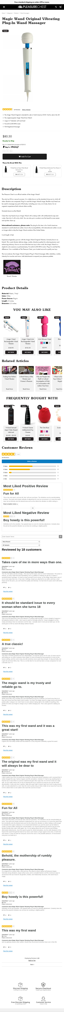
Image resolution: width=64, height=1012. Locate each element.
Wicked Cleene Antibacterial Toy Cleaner (27, 430)
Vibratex (14, 276)
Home (3, 13)
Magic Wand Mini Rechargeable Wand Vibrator (28, 341)
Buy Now (11, 352)
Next (32, 964)
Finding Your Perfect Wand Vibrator (9, 378)
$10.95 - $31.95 (11, 435)
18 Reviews (17, 109)
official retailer (21, 194)
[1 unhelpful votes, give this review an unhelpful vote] (9, 840)
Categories (9, 13)
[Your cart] (60, 7)
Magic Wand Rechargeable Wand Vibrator (11, 341)
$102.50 (28, 348)
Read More (9, 389)
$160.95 (11, 348)
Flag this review (7, 591)
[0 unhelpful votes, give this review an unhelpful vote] (9, 588)
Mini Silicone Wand (44, 339)
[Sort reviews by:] (21, 541)
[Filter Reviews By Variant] (21, 545)
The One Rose (44, 428)
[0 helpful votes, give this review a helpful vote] (4, 588)
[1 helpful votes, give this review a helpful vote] (4, 746)
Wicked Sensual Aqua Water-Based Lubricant (11, 430)
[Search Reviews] (32, 536)
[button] (42, 343)
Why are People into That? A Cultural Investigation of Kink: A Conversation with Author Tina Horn (43, 381)
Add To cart (25, 156)
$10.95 (28, 435)
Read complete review (10, 504)
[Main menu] (10, 6)
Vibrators (16, 13)
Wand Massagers (24, 13)
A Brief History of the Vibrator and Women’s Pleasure (26, 379)
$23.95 (44, 347)
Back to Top (32, 960)
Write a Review (26, 109)
